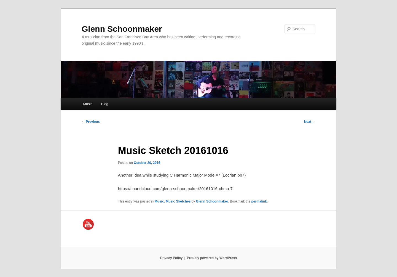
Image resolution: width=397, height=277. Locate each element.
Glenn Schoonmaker (122, 28)
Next (309, 122)
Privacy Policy (171, 258)
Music (87, 104)
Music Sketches (178, 201)
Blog (104, 104)
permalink (259, 201)
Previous (91, 122)
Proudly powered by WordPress (212, 258)
